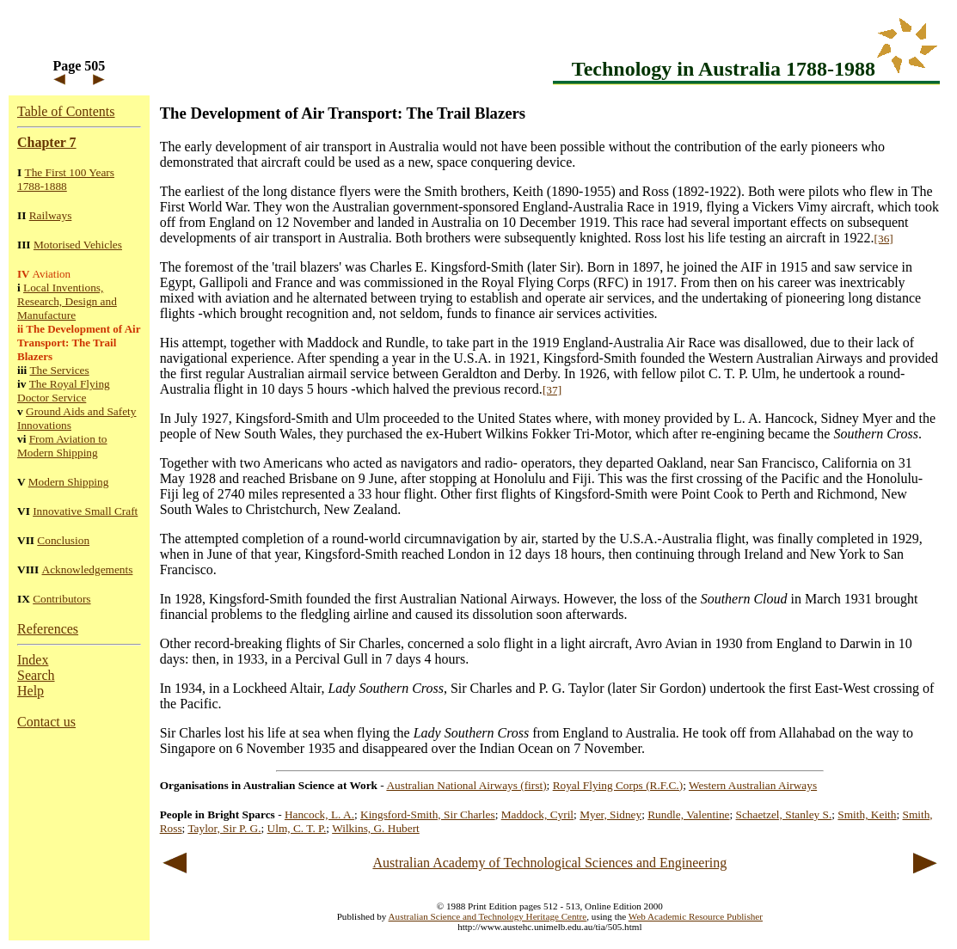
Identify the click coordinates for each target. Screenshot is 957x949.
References (47, 628)
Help (30, 690)
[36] (883, 238)
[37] (552, 389)
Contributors (61, 598)
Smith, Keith (866, 814)
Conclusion (63, 540)
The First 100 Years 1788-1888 (65, 179)
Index (32, 659)
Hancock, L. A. (319, 814)
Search (36, 675)
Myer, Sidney (610, 814)
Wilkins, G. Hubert (376, 828)
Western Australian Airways (753, 785)
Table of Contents (66, 111)
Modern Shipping (68, 481)
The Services (59, 370)
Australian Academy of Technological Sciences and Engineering (549, 862)
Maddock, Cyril (537, 814)
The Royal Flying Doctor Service (63, 390)
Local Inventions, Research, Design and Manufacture (67, 301)
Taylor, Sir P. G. (224, 828)
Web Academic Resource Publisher (696, 916)
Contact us (46, 721)
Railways (50, 215)
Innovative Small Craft (85, 511)
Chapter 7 (47, 142)
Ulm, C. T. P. (297, 828)
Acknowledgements (87, 569)
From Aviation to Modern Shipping (62, 445)
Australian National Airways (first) (466, 785)
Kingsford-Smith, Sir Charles (427, 814)
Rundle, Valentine (688, 814)
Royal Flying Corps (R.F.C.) (618, 785)
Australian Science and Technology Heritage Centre (488, 916)
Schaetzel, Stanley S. (784, 814)
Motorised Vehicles (78, 244)
